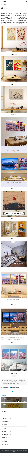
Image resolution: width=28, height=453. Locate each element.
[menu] (26, 1)
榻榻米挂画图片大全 (15, 387)
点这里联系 (11, 381)
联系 (15, 451)
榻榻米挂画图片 (5, 387)
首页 (1, 4)
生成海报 (4, 395)
